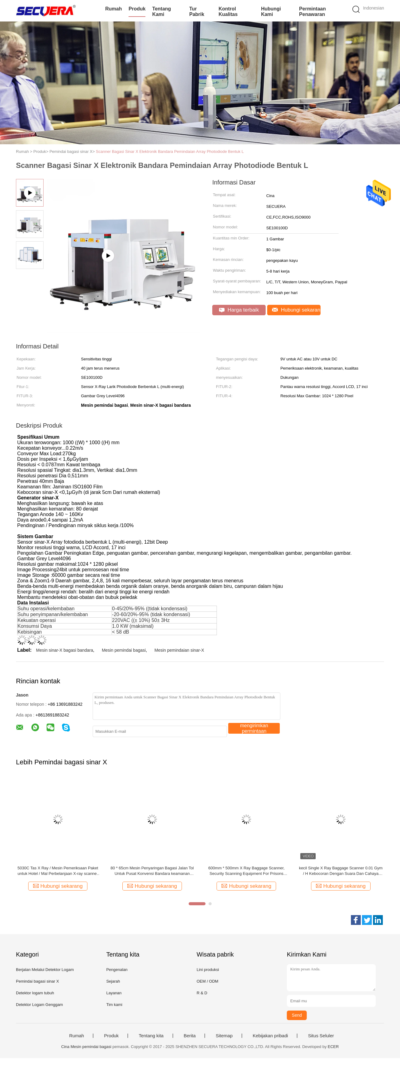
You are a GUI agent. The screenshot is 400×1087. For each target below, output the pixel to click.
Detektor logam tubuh (35, 993)
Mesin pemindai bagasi (124, 650)
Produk (137, 8)
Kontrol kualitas (227, 11)
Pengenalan (116, 969)
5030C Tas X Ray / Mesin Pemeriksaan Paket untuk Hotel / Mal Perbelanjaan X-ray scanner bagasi (57, 871)
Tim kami (114, 1004)
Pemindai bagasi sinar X (37, 981)
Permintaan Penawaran (312, 11)
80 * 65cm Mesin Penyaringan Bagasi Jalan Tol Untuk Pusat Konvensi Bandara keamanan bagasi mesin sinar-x (152, 871)
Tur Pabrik (196, 11)
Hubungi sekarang (296, 310)
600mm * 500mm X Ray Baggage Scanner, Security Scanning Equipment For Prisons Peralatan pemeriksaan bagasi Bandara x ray (246, 871)
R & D (202, 993)
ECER (333, 1046)
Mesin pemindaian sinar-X (179, 650)
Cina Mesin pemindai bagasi (86, 1046)
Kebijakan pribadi (270, 1036)
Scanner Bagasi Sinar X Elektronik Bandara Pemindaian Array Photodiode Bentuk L (170, 151)
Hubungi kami (271, 11)
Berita (190, 1036)
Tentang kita (151, 1036)
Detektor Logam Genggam (39, 1004)
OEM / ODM (207, 981)
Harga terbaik (239, 310)
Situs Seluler (321, 1036)
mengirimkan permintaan (254, 728)
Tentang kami (161, 11)
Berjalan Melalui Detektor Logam (45, 969)
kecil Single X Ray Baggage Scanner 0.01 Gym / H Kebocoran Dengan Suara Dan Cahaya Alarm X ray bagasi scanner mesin (341, 871)
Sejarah (113, 981)
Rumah (113, 8)
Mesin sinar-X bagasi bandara (64, 650)
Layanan (113, 993)
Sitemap (224, 1036)
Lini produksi (208, 969)
